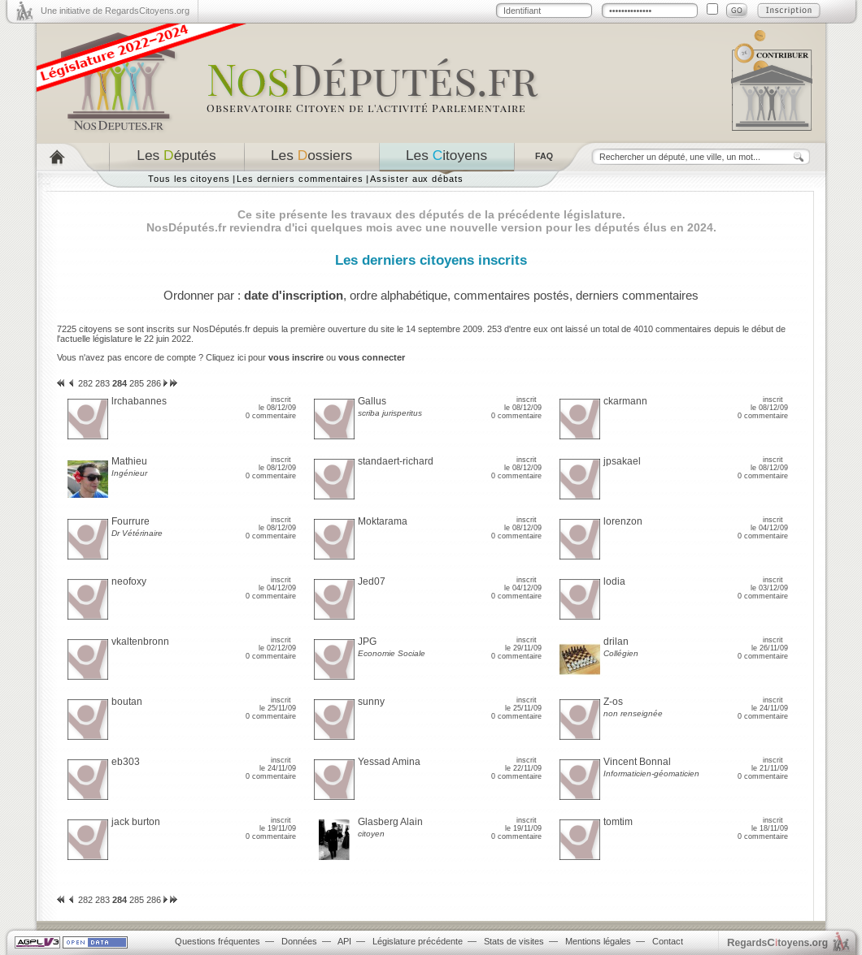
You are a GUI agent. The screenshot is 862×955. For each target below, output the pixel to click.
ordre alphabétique (398, 295)
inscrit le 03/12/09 (769, 584)
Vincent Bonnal (637, 761)
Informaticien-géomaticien (651, 773)
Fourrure (130, 521)
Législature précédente (417, 941)
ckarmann (625, 401)
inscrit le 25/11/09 (277, 704)
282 (85, 383)
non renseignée (633, 713)
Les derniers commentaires (300, 179)
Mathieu (129, 461)
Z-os (613, 701)
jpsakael (622, 461)
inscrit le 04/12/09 (769, 524)
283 (102, 383)
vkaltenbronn (140, 641)
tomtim (618, 822)
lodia (614, 581)
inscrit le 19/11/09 (277, 824)
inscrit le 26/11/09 (769, 644)
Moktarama (382, 521)
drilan (616, 641)
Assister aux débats (417, 179)
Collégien (620, 653)
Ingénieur (129, 473)
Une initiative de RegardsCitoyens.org (115, 10)
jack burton (135, 822)
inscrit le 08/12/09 (277, 403)
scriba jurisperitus (390, 412)
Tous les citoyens (189, 179)
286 (153, 383)
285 (136, 383)
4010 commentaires (672, 329)
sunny (371, 701)
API (344, 941)
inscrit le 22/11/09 (523, 764)
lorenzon (622, 521)
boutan (126, 701)
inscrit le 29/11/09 (523, 644)
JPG (367, 641)
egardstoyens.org (777, 942)
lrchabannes (139, 401)
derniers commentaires (637, 295)
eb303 (125, 761)
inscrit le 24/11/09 (769, 704)
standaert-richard (395, 461)
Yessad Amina (389, 761)
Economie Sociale (391, 653)
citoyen (371, 833)
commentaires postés (511, 295)
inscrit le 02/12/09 (277, 644)
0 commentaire (271, 416)
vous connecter (371, 357)
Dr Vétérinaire (137, 533)
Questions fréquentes (217, 941)
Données (299, 941)
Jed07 (371, 581)
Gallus (372, 401)
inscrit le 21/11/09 (769, 764)
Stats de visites (514, 941)
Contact (667, 941)
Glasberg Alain (390, 822)
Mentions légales (598, 941)
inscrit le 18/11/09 (769, 824)
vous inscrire (296, 357)
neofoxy (128, 581)
